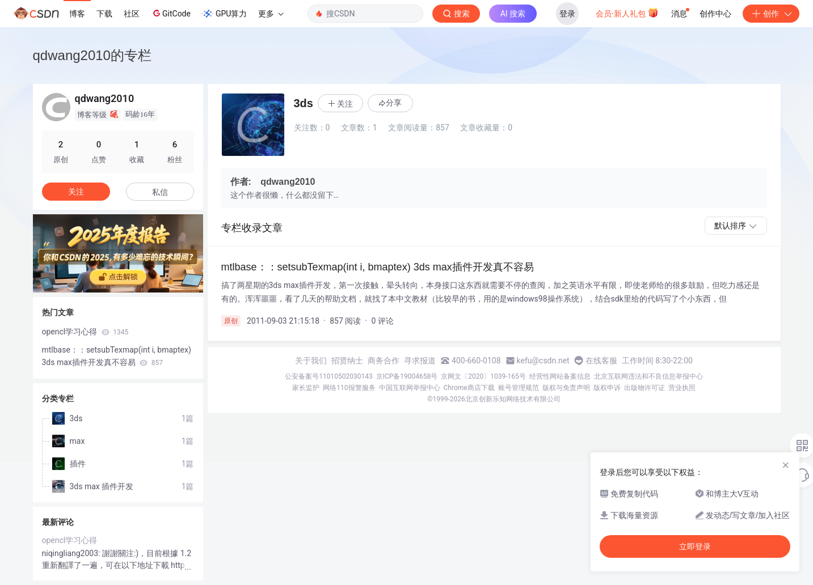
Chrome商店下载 (469, 388)
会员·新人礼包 (627, 12)
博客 (77, 13)
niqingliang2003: (72, 553)
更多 (270, 13)
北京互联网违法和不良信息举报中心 (648, 376)
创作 (771, 13)
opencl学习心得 (85, 331)
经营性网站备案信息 (560, 376)
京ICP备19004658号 (407, 376)
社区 (132, 13)
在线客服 (601, 360)
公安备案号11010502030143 (328, 376)
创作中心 (715, 13)
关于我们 (311, 360)
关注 (76, 191)
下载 (104, 13)
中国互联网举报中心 (409, 388)
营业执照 (682, 388)
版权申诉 (607, 388)
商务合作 (383, 360)
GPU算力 (224, 13)
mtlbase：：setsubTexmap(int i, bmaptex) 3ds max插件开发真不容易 (116, 356)
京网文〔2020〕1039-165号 (483, 376)
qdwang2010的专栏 (92, 55)
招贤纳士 (347, 360)
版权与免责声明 (566, 388)
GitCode (171, 13)
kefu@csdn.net (543, 360)
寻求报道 (420, 360)
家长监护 (305, 388)
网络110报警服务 (349, 388)
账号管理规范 (518, 388)
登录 (567, 13)
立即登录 (695, 546)
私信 (160, 192)
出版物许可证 (644, 388)
